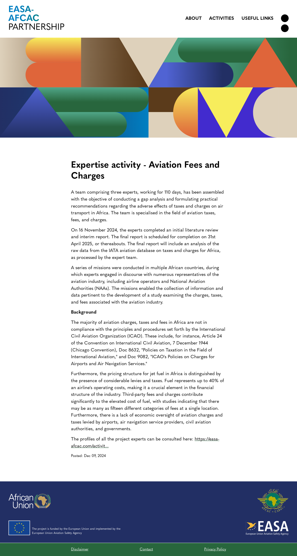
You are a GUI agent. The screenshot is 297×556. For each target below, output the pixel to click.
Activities (221, 18)
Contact (146, 549)
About (193, 18)
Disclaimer (79, 549)
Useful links (258, 18)
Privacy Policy (215, 549)
